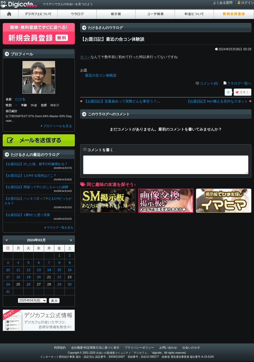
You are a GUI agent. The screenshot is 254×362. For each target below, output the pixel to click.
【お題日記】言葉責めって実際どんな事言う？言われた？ (129, 101)
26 (28, 284)
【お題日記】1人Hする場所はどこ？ (30, 175)
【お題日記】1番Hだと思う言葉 (27, 215)
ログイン (247, 3)
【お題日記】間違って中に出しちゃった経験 (36, 187)
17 (8, 277)
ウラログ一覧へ (239, 83)
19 (28, 277)
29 (59, 284)
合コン (85, 57)
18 (18, 277)
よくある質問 (222, 3)
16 (69, 270)
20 (39, 277)
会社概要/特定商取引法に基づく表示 (95, 347)
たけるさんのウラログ (105, 28)
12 (28, 270)
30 (69, 284)
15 (59, 270)
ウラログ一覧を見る (60, 227)
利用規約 (60, 347)
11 (18, 270)
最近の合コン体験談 (100, 75)
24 (8, 284)
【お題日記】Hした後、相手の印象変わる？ (36, 164)
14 (49, 270)
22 (59, 277)
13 (39, 270)
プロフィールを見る (57, 126)
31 (8, 291)
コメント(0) (209, 83)
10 (8, 270)
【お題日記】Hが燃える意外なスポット (217, 101)
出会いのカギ (191, 347)
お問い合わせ (168, 347)
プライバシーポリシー (139, 347)
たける (20, 99)
